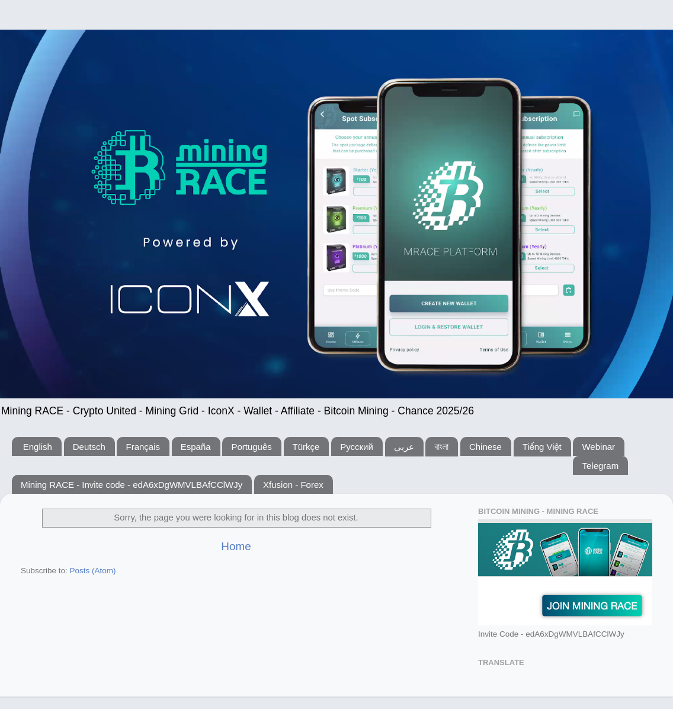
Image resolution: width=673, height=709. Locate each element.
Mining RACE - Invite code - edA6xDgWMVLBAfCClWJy (131, 485)
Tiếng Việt (542, 447)
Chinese (485, 447)
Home (236, 546)
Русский (356, 447)
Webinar (598, 447)
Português (251, 447)
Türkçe (306, 447)
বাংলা (441, 447)
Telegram (600, 466)
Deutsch (89, 447)
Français (143, 447)
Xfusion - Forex (293, 485)
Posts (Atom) (93, 570)
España (196, 447)
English (37, 447)
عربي (404, 447)
